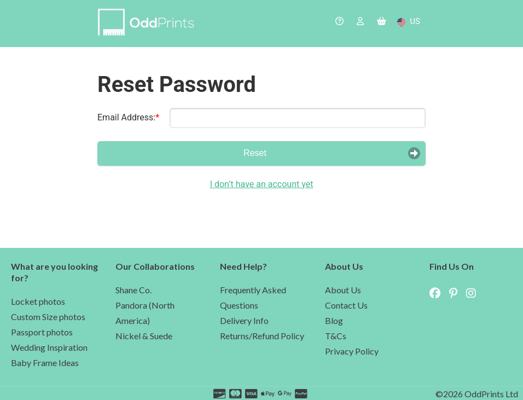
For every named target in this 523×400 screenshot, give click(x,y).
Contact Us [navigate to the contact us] (346, 305)
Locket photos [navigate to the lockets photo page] (38, 301)
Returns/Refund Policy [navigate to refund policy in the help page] (262, 336)
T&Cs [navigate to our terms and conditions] (335, 336)
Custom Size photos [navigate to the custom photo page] (48, 316)
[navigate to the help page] (339, 22)
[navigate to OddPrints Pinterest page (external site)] (456, 293)
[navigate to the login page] (360, 22)
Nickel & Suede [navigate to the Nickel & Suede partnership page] (143, 336)
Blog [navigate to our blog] (334, 320)
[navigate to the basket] (381, 22)
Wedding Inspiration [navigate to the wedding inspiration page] (49, 347)
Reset (254, 153)
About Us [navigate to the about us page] (343, 290)
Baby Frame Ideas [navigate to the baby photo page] (45, 362)
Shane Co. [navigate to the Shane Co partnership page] (133, 290)
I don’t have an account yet (261, 184)
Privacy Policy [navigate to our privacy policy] (352, 351)
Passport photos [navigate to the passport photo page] (42, 332)
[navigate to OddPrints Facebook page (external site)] (438, 293)
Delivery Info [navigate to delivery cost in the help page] (244, 320)
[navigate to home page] (148, 23)
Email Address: (126, 117)
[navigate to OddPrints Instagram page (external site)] (474, 293)
